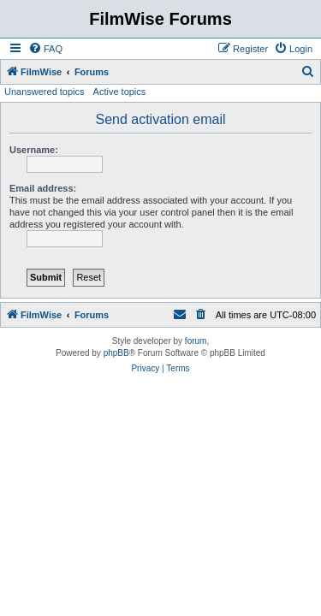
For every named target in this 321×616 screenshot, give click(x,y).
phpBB (116, 353)
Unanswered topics (44, 91)
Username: (33, 150)
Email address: (42, 188)
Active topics (119, 91)
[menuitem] (45, 48)
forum (196, 341)
